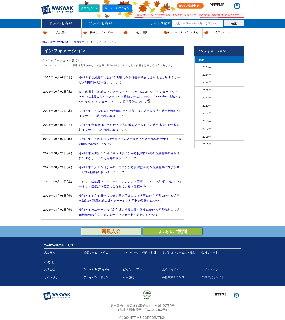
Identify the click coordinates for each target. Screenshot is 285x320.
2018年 (206, 121)
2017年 (206, 128)
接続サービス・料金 (96, 252)
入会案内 (49, 252)
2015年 (206, 144)
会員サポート (81, 41)
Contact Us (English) (96, 269)
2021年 (206, 97)
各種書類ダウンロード (176, 277)
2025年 (206, 67)
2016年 (206, 136)
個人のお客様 (61, 23)
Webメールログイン (117, 8)
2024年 (206, 74)
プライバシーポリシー (97, 277)
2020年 (206, 105)
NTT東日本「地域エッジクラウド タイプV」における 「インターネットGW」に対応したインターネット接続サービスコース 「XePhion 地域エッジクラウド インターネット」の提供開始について (130, 96)
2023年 (206, 82)
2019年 (206, 113)
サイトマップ (209, 269)
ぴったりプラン (132, 269)
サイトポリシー (54, 277)
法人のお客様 (101, 23)
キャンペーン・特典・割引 (139, 252)
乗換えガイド (170, 269)
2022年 (206, 90)
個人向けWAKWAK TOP (56, 41)
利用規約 (128, 277)
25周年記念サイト (212, 277)
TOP (201, 59)
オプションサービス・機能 (178, 252)
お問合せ (49, 269)
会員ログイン (89, 8)
